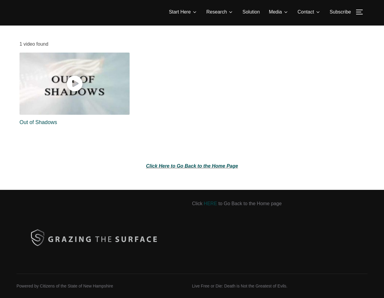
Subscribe (340, 11)
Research (219, 12)
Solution (251, 11)
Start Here (183, 12)
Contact (309, 12)
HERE (210, 203)
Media (279, 12)
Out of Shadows (38, 122)
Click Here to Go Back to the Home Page (192, 166)
